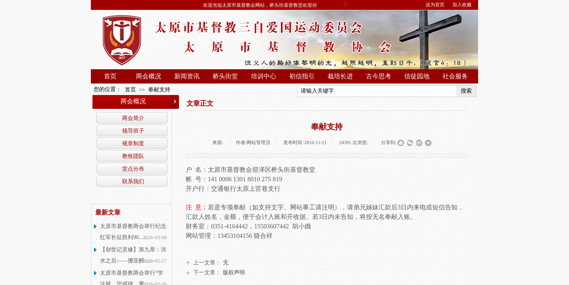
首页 (110, 76)
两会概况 (148, 76)
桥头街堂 (225, 76)
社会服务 (455, 76)
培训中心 (263, 76)
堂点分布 (133, 168)
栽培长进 (340, 76)
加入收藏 (461, 5)
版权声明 (215, 272)
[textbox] (377, 91)
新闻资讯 (187, 76)
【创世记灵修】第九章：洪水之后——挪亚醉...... (133, 255)
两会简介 (133, 118)
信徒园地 (417, 76)
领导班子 (133, 130)
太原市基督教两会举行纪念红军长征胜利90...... (133, 231)
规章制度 (133, 143)
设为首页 (435, 5)
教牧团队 (133, 156)
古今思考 (378, 76)
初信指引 (302, 76)
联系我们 (133, 181)
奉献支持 (159, 90)
